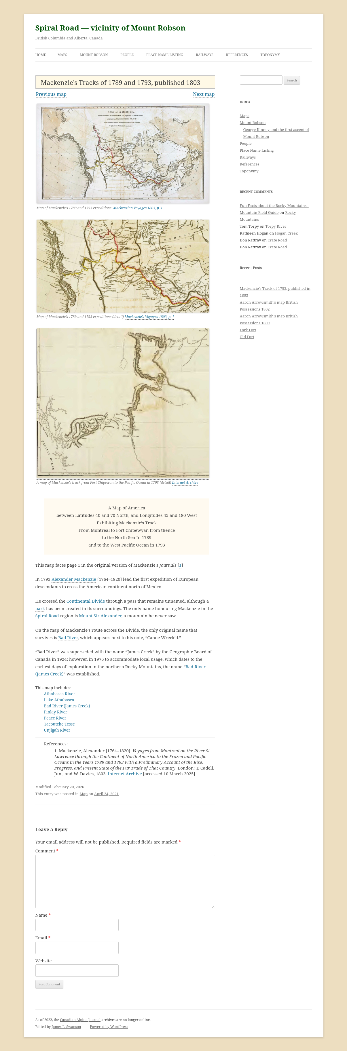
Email (43, 937)
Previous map (51, 94)
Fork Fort (248, 329)
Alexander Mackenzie (74, 579)
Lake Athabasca (59, 699)
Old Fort (247, 336)
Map (84, 793)
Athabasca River (59, 693)
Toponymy (270, 54)
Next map (204, 94)
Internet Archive (185, 482)
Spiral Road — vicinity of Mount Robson (110, 27)
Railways (204, 54)
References (237, 54)
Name (43, 915)
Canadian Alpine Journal (80, 1019)
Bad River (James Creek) (67, 706)
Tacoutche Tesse (59, 724)
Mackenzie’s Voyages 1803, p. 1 (138, 207)
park (40, 608)
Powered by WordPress (109, 1026)
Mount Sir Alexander (100, 615)
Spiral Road (47, 615)
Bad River (68, 637)
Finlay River (55, 712)
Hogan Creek (286, 233)
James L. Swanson (66, 1026)
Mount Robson (94, 54)
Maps (62, 54)
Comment (47, 851)
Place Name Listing (164, 54)
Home (40, 54)
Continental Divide (86, 601)
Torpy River (276, 226)
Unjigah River (57, 730)
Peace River (55, 718)
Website (43, 961)
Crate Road (277, 240)
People (127, 54)
